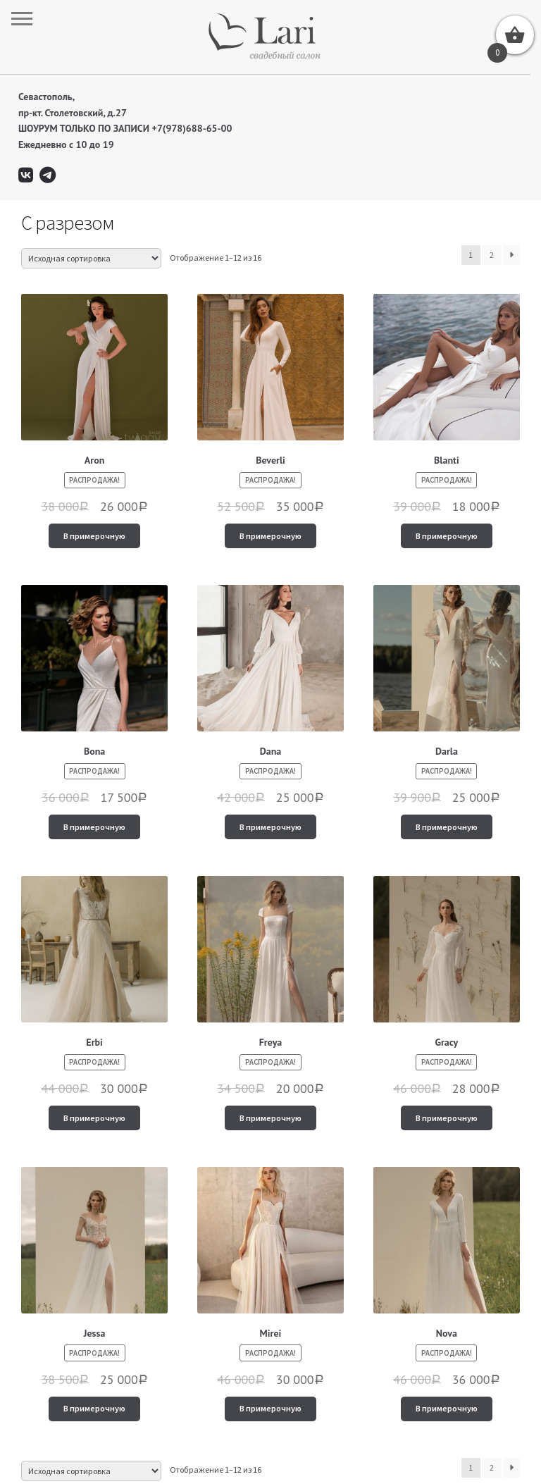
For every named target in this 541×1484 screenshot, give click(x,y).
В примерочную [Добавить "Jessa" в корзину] (94, 1408)
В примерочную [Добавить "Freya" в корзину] (270, 1118)
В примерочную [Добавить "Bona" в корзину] (94, 827)
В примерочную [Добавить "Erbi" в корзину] (94, 1118)
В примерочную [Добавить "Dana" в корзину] (270, 827)
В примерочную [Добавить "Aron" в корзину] (94, 536)
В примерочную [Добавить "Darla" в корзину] (447, 827)
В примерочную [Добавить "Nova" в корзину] (447, 1408)
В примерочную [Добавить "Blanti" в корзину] (447, 536)
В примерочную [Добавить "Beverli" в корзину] (270, 536)
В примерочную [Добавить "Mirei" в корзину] (270, 1408)
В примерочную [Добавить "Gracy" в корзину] (447, 1118)
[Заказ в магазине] (91, 258)
